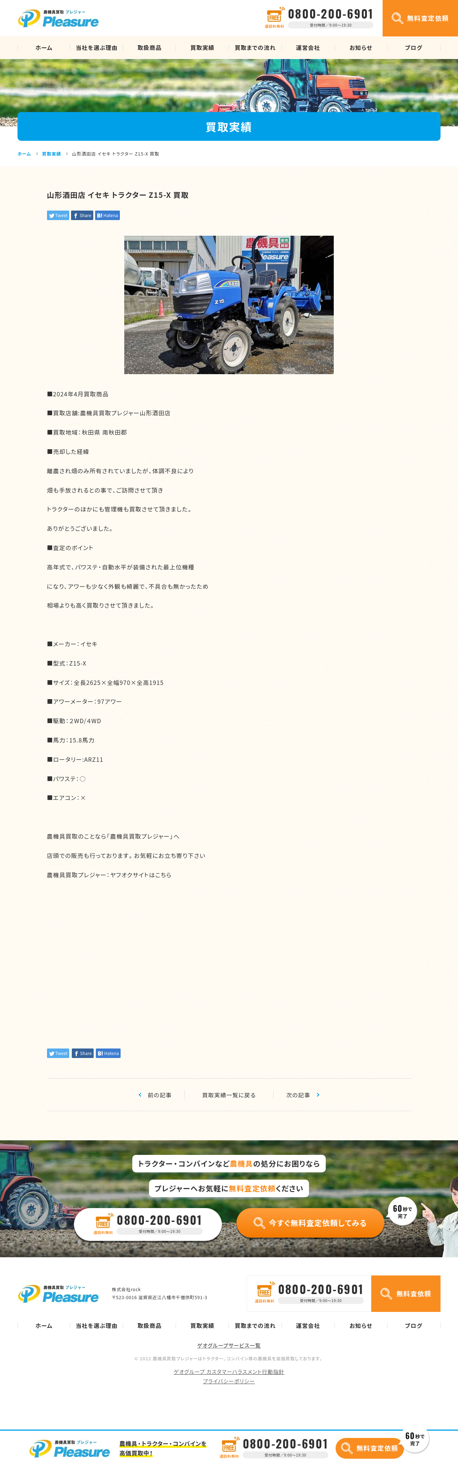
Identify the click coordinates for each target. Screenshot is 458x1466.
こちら (163, 874)
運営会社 (308, 47)
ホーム (43, 47)
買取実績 (202, 47)
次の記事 (298, 1094)
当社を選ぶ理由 (97, 47)
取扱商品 (149, 47)
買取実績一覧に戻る (229, 1094)
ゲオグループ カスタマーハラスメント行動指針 (229, 1372)
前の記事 (159, 1094)
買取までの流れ (255, 47)
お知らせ (360, 47)
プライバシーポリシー (229, 1381)
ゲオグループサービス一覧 (229, 1345)
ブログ (414, 47)
